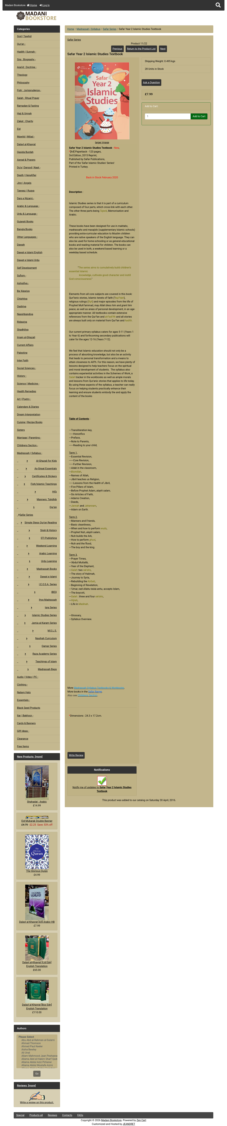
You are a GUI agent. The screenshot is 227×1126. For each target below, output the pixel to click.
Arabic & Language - (28, 206)
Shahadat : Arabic (37, 784)
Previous (117, 48)
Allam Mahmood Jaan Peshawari (36, 1055)
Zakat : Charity (25, 121)
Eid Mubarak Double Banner (36, 819)
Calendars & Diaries (28, 406)
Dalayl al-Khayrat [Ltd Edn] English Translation (36, 952)
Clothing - (22, 684)
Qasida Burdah (25, 152)
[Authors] (36, 1051)
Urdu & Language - (27, 213)
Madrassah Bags (37, 669)
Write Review (76, 755)
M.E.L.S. (37, 630)
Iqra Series (37, 607)
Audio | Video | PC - (27, 676)
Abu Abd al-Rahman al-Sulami (36, 1040)
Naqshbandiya (25, 314)
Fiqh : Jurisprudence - (29, 90)
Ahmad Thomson (36, 1043)
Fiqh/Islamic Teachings (37, 484)
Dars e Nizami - (25, 198)
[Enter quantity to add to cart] (168, 116)
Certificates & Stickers (37, 476)
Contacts (67, 1115)
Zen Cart (141, 1120)
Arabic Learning (37, 553)
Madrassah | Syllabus (88, 29)
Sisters (21, 429)
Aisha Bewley (36, 1049)
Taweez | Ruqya (25, 190)
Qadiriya (21, 306)
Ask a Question (151, 82)
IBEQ (37, 592)
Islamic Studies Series (37, 615)
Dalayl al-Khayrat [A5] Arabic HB (37, 904)
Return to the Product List (141, 48)
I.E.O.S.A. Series (37, 584)
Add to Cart (199, 116)
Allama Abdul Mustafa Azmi (36, 1065)
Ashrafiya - (23, 283)
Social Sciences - (26, 368)
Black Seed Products (28, 707)
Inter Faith (22, 360)
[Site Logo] (47, 15)
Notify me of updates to (102, 786)
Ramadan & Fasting (28, 105)
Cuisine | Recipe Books (29, 422)
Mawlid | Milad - (26, 136)
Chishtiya (22, 298)
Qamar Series (37, 646)
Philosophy (23, 82)
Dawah (21, 244)
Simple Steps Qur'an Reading (37, 522)
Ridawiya (22, 321)
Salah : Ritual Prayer (28, 98)
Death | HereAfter (26, 175)
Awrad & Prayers (26, 159)
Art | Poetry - (24, 399)
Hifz (37, 491)
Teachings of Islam (37, 661)
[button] (218, 5)
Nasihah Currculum (37, 638)
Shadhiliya (23, 329)
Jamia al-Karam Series (37, 622)
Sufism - (21, 275)
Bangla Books (24, 229)
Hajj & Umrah (24, 113)
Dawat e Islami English (29, 252)
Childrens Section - (27, 445)
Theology (22, 74)
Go (36, 1073)
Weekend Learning (37, 545)
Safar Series (109, 29)
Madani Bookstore (111, 1120)
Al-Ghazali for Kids (37, 460)
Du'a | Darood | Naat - (28, 167)
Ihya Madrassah (37, 599)
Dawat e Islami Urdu (28, 260)
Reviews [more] (26, 1085)
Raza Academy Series (37, 653)
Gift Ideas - (23, 731)
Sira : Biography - (26, 59)
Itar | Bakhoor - (25, 715)
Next (163, 48)
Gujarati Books (25, 221)
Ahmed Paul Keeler (36, 1046)
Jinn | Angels (24, 182)
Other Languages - (27, 237)
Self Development (27, 267)
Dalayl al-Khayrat (26, 144)
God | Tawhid (24, 36)
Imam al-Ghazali (26, 337)
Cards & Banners (26, 723)
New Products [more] (30, 756)
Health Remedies (26, 391)
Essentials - (23, 700)
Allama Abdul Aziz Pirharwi (36, 1062)
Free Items (23, 746)
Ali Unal (36, 1052)
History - (21, 375)
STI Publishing (37, 538)
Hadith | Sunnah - (26, 51)
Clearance (22, 738)
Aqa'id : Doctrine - (27, 67)
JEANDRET (129, 1124)
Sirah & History (37, 530)
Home (32, 5)
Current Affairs (25, 345)
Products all (36, 1115)
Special (20, 1115)
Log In (45, 5)
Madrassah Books (37, 568)
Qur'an (37, 507)
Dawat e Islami (37, 576)
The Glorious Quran (37, 854)
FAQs (80, 1115)
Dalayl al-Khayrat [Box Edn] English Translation (37, 995)
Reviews (52, 1115)
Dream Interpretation (28, 414)
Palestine (22, 352)
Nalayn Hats (24, 692)
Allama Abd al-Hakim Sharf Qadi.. (36, 1059)
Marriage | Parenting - (29, 437)
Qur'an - (21, 44)
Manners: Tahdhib (37, 499)
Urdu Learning (37, 561)
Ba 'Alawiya (23, 291)
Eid (18, 128)
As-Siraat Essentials (37, 468)
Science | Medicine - (28, 383)
